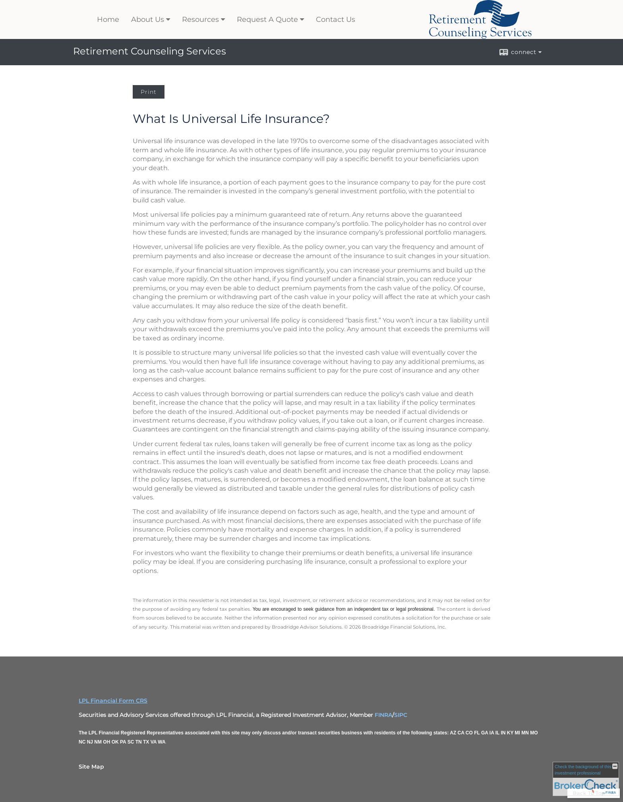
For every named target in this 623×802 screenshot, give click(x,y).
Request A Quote (267, 19)
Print (149, 91)
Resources (200, 19)
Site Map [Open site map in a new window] (91, 766)
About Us (147, 19)
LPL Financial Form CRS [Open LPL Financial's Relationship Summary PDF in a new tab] (113, 700)
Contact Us (335, 19)
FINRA (383, 714)
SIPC (400, 714)
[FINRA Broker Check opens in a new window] (586, 779)
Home (108, 19)
